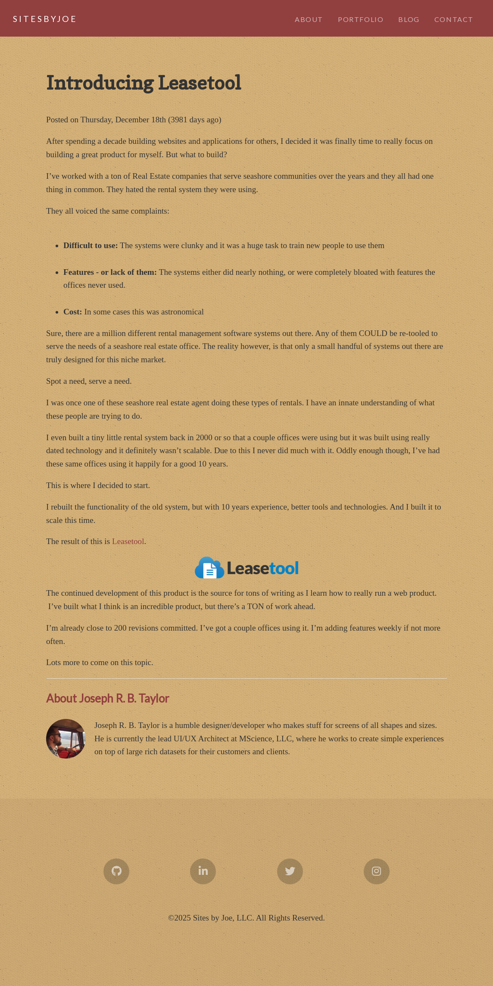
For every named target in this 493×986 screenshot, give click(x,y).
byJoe (34, 19)
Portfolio (361, 19)
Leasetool (128, 541)
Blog (408, 19)
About (309, 19)
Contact (454, 19)
